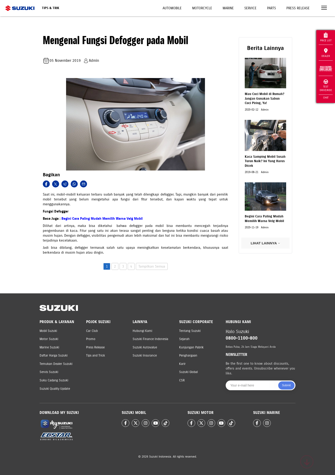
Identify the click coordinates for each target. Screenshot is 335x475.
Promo (90, 339)
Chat (325, 97)
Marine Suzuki (49, 347)
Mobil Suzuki (48, 331)
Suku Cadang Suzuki (54, 380)
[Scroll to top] (306, 461)
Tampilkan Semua (151, 266)
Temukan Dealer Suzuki (56, 364)
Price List (326, 37)
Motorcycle (202, 8)
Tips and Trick (95, 355)
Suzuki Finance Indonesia (150, 339)
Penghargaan (188, 355)
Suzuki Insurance (145, 355)
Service (250, 8)
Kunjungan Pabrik (191, 347)
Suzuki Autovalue (145, 347)
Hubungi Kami (142, 331)
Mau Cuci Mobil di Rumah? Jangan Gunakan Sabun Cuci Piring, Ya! (264, 98)
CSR (182, 380)
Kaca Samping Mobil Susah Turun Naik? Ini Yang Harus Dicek (265, 161)
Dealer (326, 53)
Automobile (172, 8)
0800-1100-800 (242, 338)
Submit (286, 385)
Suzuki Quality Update (55, 389)
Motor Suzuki (49, 339)
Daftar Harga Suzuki (53, 355)
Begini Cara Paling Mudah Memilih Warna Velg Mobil (102, 218)
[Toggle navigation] (324, 8)
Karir (182, 364)
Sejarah (184, 339)
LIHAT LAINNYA (265, 243)
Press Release (298, 8)
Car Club (92, 331)
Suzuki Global (188, 372)
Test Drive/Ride (326, 85)
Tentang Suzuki (190, 331)
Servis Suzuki (49, 372)
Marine (228, 8)
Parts (271, 8)
